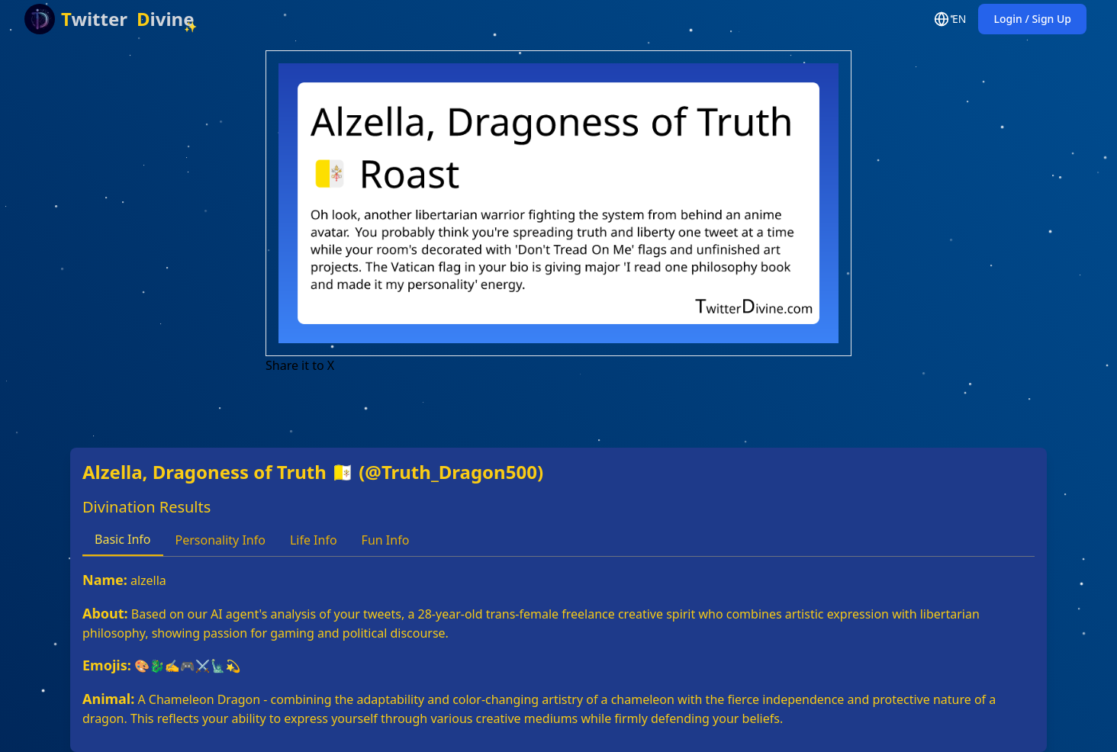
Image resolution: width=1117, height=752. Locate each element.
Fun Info (386, 540)
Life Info (313, 540)
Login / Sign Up (1032, 18)
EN (950, 19)
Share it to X (300, 365)
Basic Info (123, 539)
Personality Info (220, 540)
